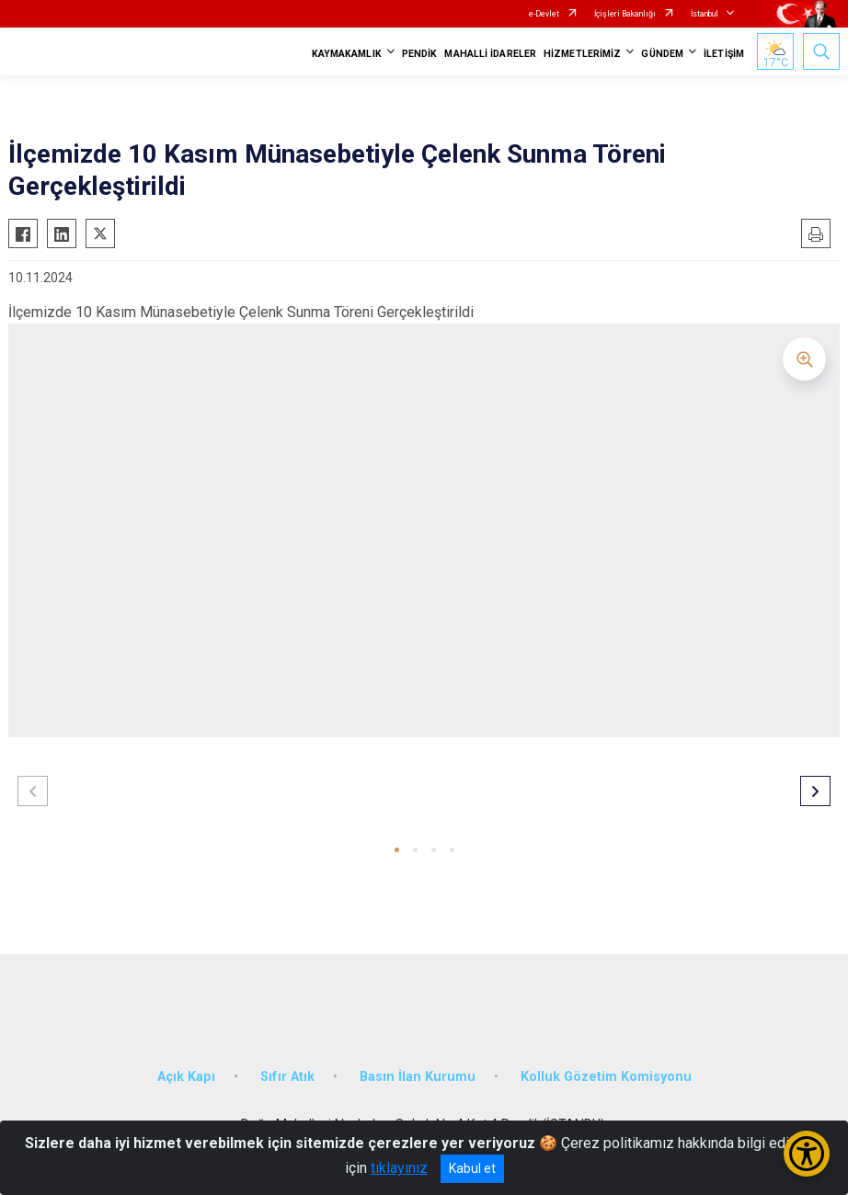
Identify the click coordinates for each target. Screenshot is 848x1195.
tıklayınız (399, 1168)
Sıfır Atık (287, 1077)
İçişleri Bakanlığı (625, 13)
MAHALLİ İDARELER (490, 54)
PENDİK (420, 54)
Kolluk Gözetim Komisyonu (606, 1077)
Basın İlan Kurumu (418, 1077)
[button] (397, 850)
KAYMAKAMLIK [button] (347, 54)
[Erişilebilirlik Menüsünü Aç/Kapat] (807, 1154)
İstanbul (704, 13)
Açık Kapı (186, 1077)
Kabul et (472, 1168)
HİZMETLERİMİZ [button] (582, 54)
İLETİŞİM (724, 54)
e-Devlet (544, 13)
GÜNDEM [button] (662, 54)
